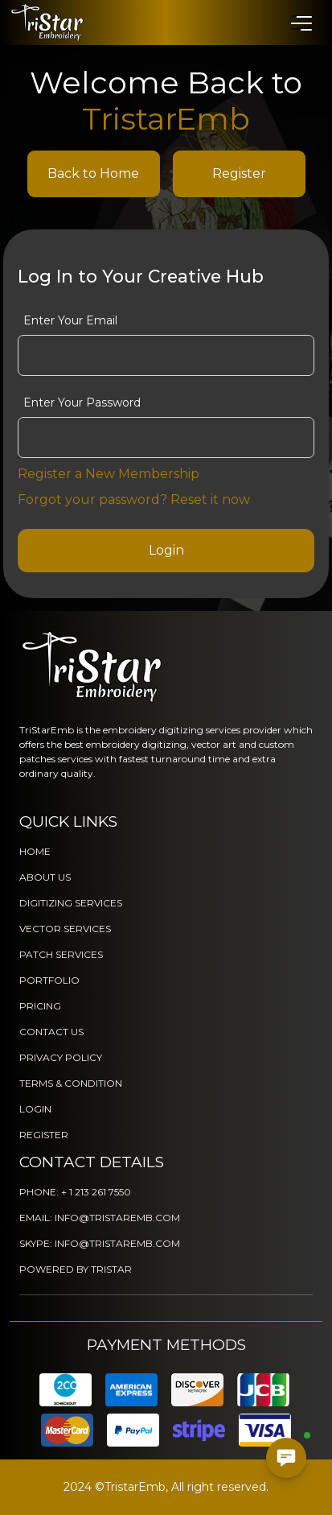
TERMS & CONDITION (70, 1083)
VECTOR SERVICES (65, 929)
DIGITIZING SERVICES (70, 903)
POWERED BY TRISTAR (75, 1269)
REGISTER (43, 1135)
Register (239, 173)
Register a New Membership (108, 473)
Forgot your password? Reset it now (134, 499)
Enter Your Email (70, 320)
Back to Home (93, 173)
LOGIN (35, 1109)
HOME (35, 851)
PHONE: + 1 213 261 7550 (75, 1192)
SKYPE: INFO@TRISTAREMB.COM (99, 1243)
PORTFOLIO (49, 980)
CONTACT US (51, 1032)
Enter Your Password (82, 402)
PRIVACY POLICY (60, 1057)
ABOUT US (45, 877)
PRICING (40, 1006)
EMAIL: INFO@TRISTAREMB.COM (99, 1218)
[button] (300, 22)
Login (166, 550)
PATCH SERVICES (61, 954)
